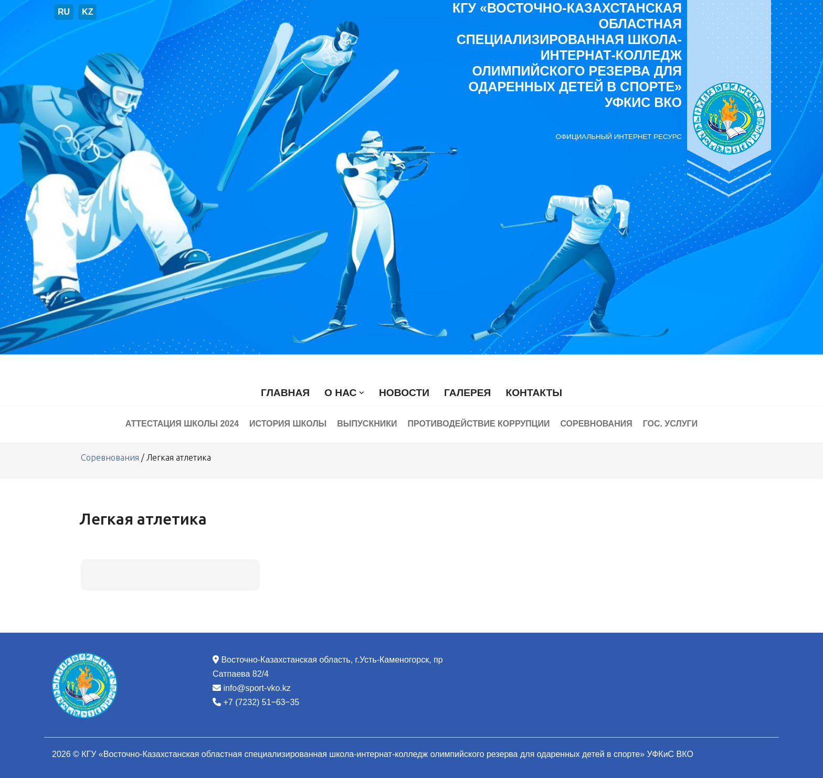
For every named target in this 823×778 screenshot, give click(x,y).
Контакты (533, 392)
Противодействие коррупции (478, 423)
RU (64, 11)
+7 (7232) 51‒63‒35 (261, 702)
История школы (287, 423)
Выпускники (367, 423)
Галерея (467, 392)
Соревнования (596, 423)
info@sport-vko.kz (256, 688)
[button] (361, 393)
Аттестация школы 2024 (181, 423)
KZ (87, 11)
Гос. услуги (670, 423)
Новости (404, 392)
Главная (285, 392)
